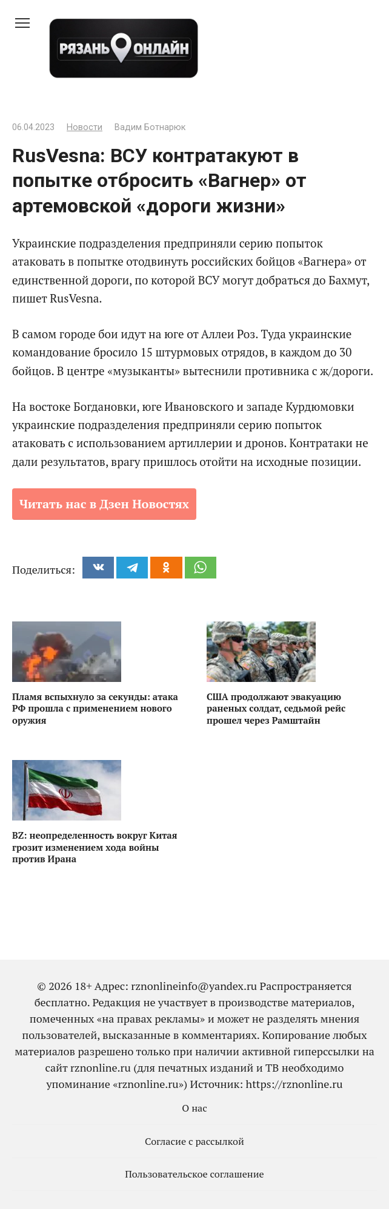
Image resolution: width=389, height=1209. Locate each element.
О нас (194, 1108)
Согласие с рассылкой (194, 1141)
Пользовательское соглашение (194, 1174)
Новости (84, 127)
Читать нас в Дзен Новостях (104, 504)
